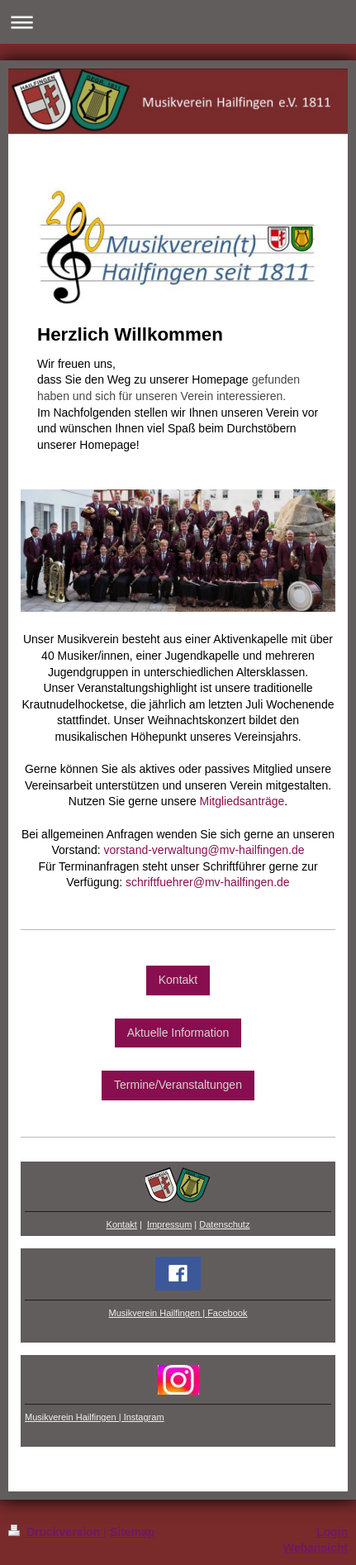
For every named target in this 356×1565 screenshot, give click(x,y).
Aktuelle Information (178, 1032)
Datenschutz (224, 1224)
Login (332, 1532)
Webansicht (315, 1547)
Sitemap (132, 1532)
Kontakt (178, 979)
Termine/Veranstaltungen (178, 1084)
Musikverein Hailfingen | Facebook (178, 1313)
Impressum (169, 1224)
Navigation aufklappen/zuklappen (178, 22)
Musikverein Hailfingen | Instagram (94, 1417)
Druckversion (55, 1532)
